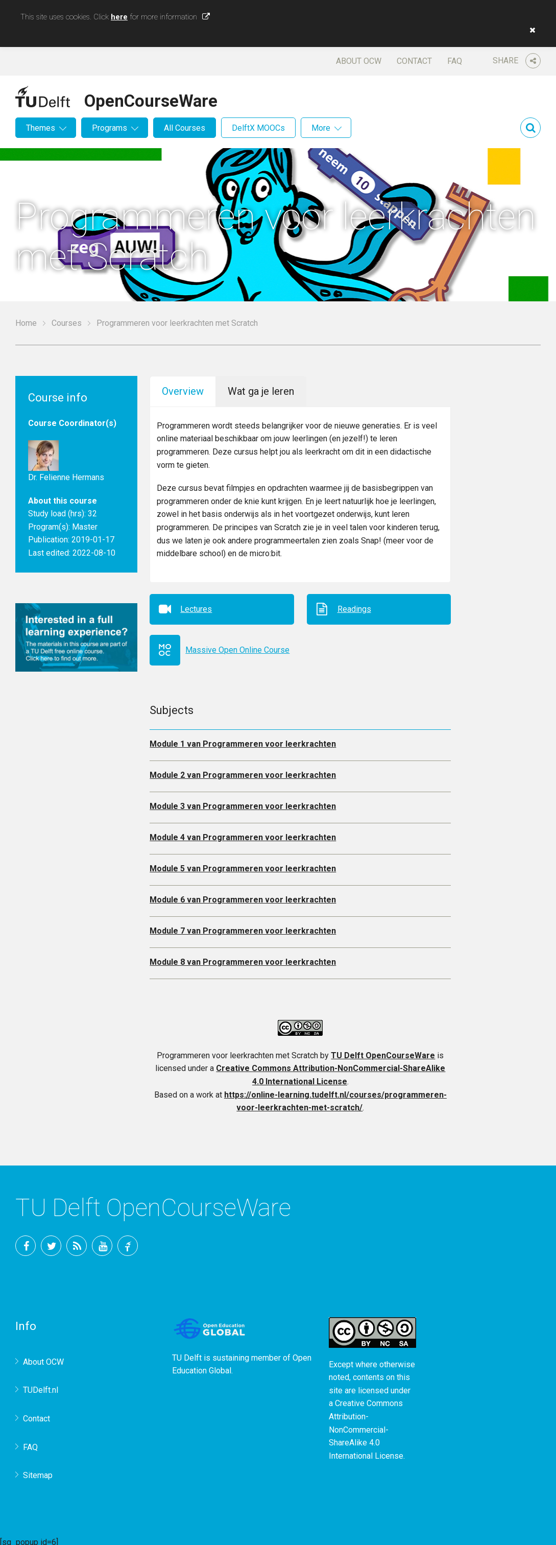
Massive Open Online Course (237, 646)
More (320, 128)
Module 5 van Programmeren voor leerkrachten (243, 865)
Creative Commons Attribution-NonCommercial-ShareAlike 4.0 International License (366, 1426)
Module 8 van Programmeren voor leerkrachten (243, 958)
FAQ (454, 61)
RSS (76, 1241)
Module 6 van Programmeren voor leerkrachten (243, 896)
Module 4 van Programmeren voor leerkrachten (243, 834)
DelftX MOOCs (258, 128)
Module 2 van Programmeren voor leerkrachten (243, 771)
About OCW (358, 61)
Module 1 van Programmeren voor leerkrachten (243, 740)
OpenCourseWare (150, 99)
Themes (40, 128)
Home (26, 323)
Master (85, 527)
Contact (414, 61)
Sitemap (38, 1472)
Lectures (196, 605)
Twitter (51, 1241)
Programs (109, 128)
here (119, 16)
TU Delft (127, 1241)
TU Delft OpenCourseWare (383, 1052)
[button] (530, 30)
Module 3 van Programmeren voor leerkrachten (243, 802)
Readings (354, 605)
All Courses (184, 128)
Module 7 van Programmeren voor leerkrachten (243, 927)
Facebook (25, 1241)
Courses (67, 323)
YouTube (102, 1241)
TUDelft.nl (40, 1386)
